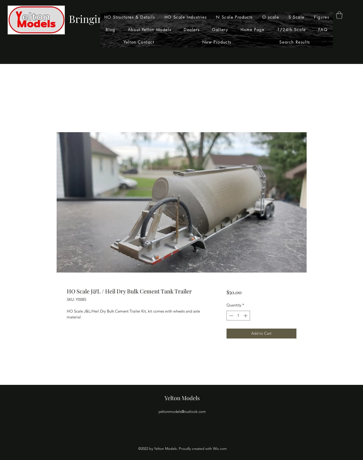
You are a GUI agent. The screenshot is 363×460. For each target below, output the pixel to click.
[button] (339, 15)
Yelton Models (182, 398)
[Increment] (246, 315)
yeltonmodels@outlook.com (182, 411)
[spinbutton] (238, 315)
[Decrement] (230, 315)
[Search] (301, 32)
